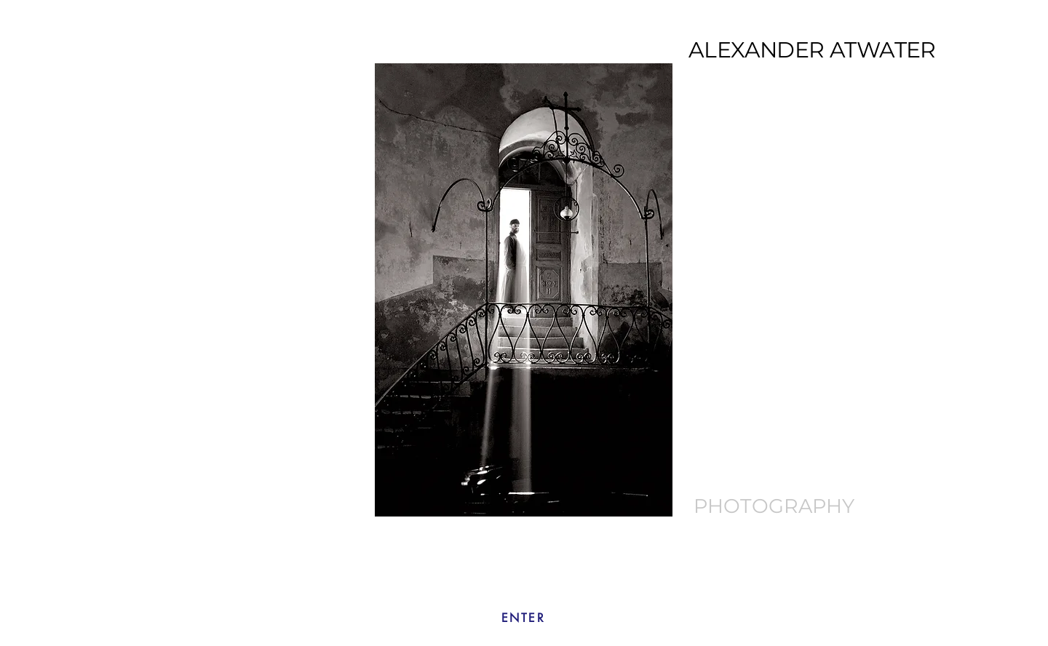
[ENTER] (523, 617)
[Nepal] (558, 493)
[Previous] (322, 289)
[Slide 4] (508, 493)
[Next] (725, 289)
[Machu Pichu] (541, 493)
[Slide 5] (525, 493)
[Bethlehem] (490, 494)
